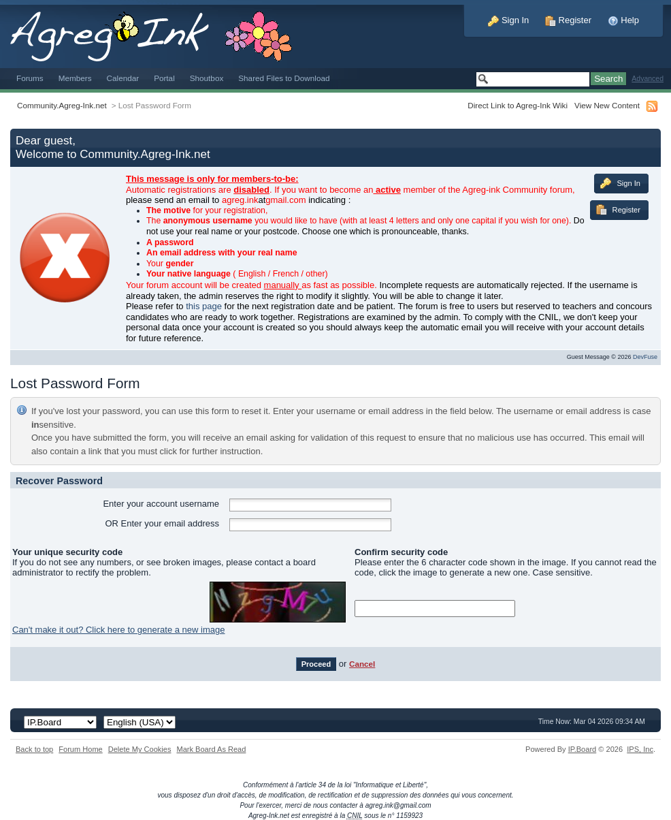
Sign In (508, 20)
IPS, (640, 749)
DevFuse (645, 356)
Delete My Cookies (139, 749)
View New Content (607, 105)
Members (75, 78)
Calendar (123, 78)
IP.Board (582, 749)
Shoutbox (207, 78)
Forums (30, 78)
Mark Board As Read (211, 749)
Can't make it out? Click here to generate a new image (118, 630)
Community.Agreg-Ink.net (62, 105)
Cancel (362, 663)
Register (568, 20)
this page (204, 306)
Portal (164, 78)
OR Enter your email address (162, 523)
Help (623, 20)
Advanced (648, 78)
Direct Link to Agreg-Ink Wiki (518, 105)
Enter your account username (161, 504)
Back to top (34, 749)
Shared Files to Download (283, 78)
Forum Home (80, 749)
